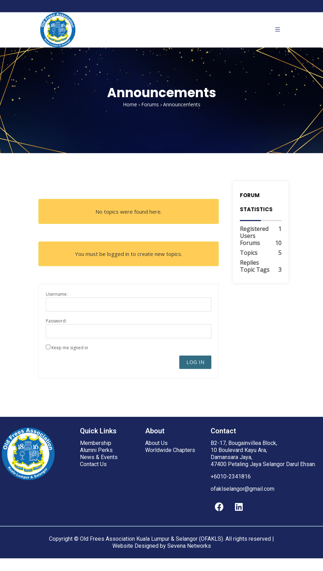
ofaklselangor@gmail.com (242, 488)
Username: (57, 294)
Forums (150, 104)
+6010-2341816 (231, 476)
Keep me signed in (69, 348)
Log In (195, 362)
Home (130, 104)
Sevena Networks (189, 545)
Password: (56, 321)
